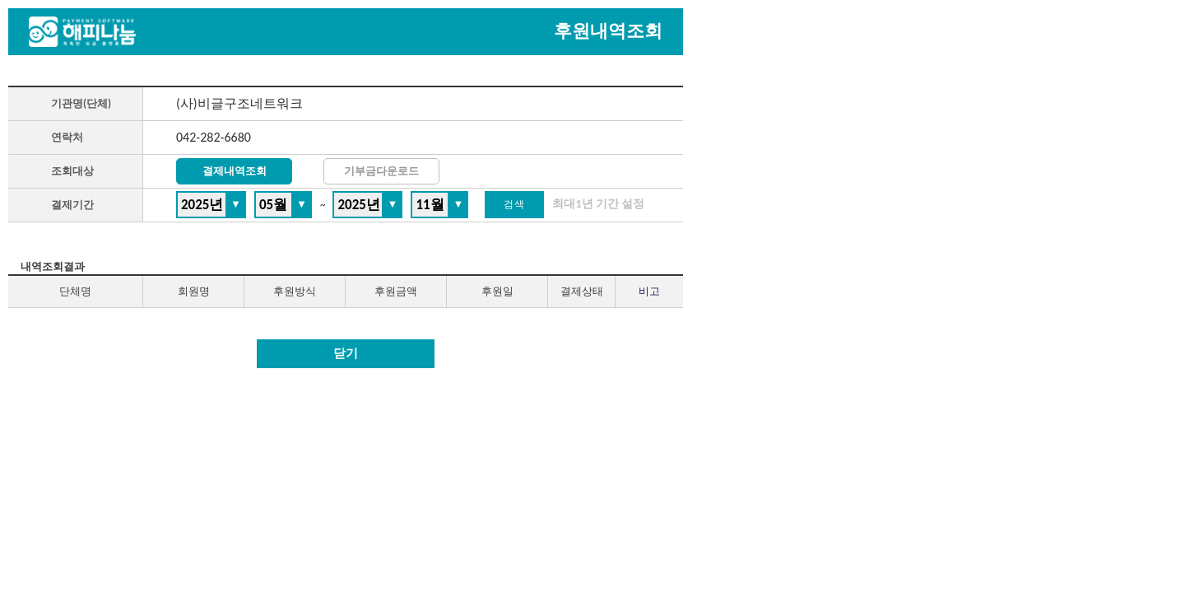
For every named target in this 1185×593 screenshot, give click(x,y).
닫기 (345, 353)
